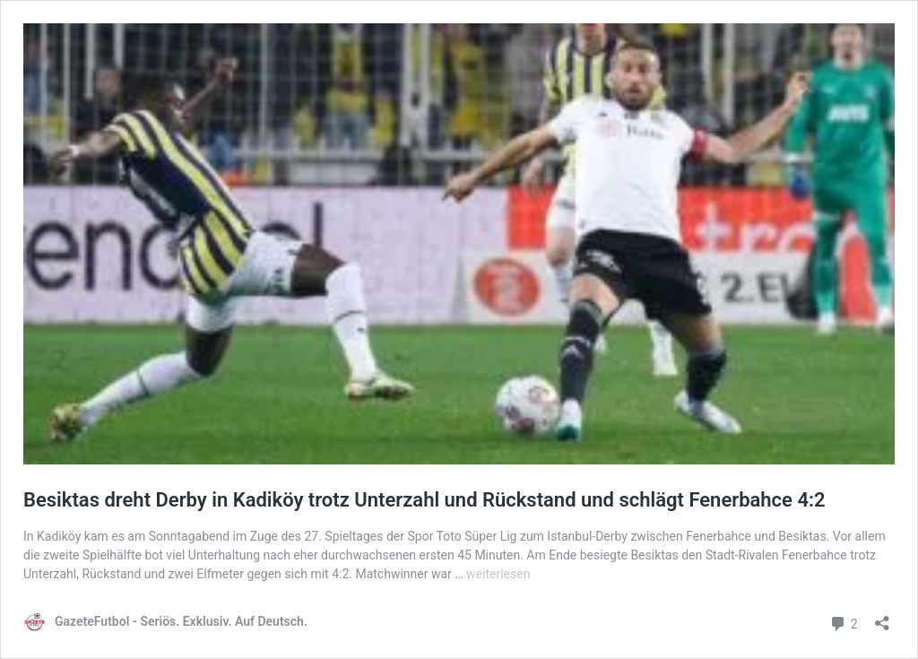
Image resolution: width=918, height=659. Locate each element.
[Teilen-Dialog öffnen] (882, 617)
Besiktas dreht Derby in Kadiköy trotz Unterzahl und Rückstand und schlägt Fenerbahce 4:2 (424, 500)
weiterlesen (498, 574)
